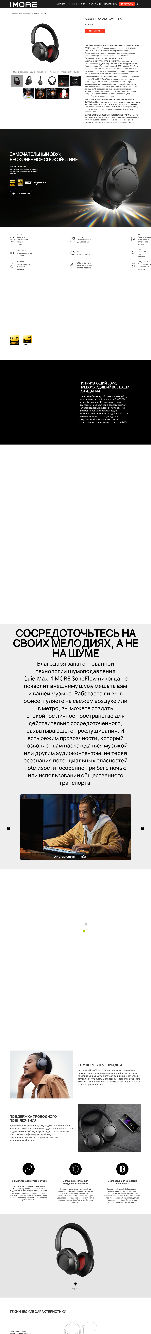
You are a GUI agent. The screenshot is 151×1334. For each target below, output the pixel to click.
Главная (60, 4)
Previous (8, 828)
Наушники (73, 4)
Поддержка (110, 4)
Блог (83, 4)
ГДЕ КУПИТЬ (94, 31)
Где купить (127, 4)
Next (142, 828)
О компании (95, 4)
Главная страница (16, 13)
